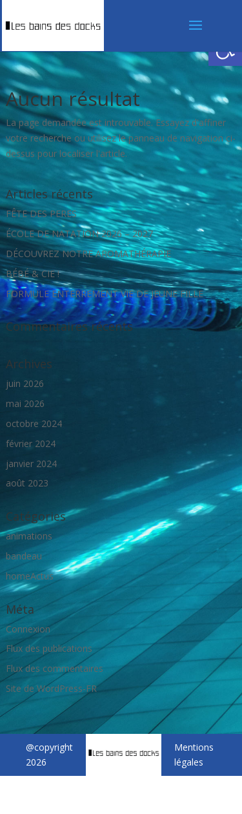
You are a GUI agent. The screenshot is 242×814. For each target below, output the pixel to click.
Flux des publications (49, 648)
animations (29, 536)
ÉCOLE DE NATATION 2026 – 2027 (79, 233)
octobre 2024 (34, 423)
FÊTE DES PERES (41, 213)
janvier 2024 (31, 463)
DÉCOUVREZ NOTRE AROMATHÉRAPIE (88, 253)
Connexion (28, 629)
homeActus (30, 576)
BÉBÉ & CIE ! (32, 273)
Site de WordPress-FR (51, 688)
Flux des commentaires (54, 668)
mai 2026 (25, 403)
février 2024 (30, 443)
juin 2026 (25, 383)
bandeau (24, 556)
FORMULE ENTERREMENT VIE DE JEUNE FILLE (104, 293)
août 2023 (27, 483)
